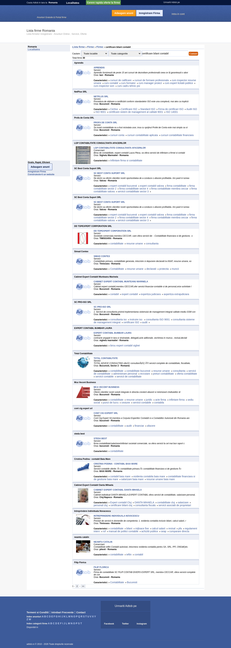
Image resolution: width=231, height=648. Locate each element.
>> (83, 586)
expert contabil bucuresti (123, 185)
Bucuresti (132, 582)
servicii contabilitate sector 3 (133, 191)
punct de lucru (111, 402)
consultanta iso (118, 319)
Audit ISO (191, 109)
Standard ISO (147, 109)
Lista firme (78, 47)
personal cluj (101, 505)
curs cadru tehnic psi (128, 85)
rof (104, 531)
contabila (159, 402)
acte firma (160, 399)
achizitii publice (149, 531)
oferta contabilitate (187, 373)
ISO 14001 (172, 112)
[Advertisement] (41, 107)
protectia (164, 268)
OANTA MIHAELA (144, 502)
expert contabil (130, 294)
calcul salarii (158, 528)
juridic (149, 399)
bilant (129, 528)
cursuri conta (117, 135)
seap (163, 531)
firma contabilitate (176, 185)
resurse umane (134, 243)
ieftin (129, 554)
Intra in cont (178, 14)
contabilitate (116, 243)
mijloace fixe (142, 528)
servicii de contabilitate (129, 376)
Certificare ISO (129, 109)
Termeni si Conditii (38, 612)
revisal (171, 528)
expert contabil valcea (152, 185)
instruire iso (136, 319)
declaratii (151, 268)
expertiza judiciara (151, 294)
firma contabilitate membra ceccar (169, 188)
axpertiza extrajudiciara (176, 294)
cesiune (126, 402)
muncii (175, 268)
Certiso (114, 109)
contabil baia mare (120, 476)
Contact (80, 612)
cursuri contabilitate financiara (177, 135)
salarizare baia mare (132, 479)
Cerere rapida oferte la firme (103, 2)
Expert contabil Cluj (121, 502)
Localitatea (72, 2)
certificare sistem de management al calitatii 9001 (136, 112)
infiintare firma (177, 399)
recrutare (145, 373)
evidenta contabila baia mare (149, 476)
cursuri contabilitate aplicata (142, 135)
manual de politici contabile (123, 531)
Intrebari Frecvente (62, 612)
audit (144, 322)
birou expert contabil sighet (125, 345)
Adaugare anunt (123, 13)
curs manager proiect (150, 83)
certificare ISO (131, 322)
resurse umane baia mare (160, 479)
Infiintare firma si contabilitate (126, 160)
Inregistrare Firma (149, 13)
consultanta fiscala (145, 505)
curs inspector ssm (104, 85)
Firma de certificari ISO (170, 109)
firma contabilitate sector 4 (133, 188)
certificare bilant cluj (121, 505)
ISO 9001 (101, 112)
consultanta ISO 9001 (158, 319)
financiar (139, 425)
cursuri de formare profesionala (151, 80)
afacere (151, 425)
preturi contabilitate (163, 373)
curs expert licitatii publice (179, 83)
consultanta (152, 243)
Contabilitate (117, 268)
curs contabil (111, 83)
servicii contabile (105, 376)
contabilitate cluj (166, 502)
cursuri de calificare (121, 80)
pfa (180, 528)
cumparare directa (179, 531)
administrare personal (125, 373)
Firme (91, 47)
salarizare (183, 502)
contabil (114, 294)
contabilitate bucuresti (138, 370)
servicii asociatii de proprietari (174, 505)
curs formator (128, 83)
